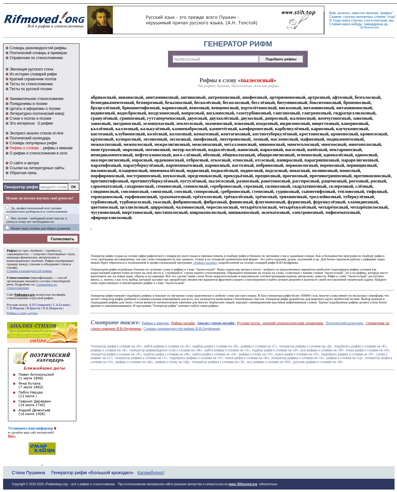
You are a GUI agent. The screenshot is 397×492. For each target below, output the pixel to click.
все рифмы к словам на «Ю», (269, 362)
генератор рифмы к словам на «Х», (298, 358)
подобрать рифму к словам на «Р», (348, 354)
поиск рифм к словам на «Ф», (247, 358)
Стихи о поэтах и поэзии (30, 118)
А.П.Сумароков (39, 304)
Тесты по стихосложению (31, 84)
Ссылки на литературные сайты (37, 168)
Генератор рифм (21, 187)
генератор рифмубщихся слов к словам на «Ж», (166, 350)
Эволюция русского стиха (31, 69)
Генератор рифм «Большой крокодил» (92, 472)
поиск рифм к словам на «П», (297, 354)
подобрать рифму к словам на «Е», (361, 346)
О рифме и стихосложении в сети (38, 153)
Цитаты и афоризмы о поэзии (35, 108)
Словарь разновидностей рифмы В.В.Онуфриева (181, 328)
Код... (12, 436)
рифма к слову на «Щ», (172, 362)
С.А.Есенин (61, 304)
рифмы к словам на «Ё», (109, 350)
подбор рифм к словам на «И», (275, 350)
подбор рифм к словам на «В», (215, 346)
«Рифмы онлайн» (205, 262)
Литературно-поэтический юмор (37, 113)
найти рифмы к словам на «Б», (167, 346)
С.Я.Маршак (15, 308)
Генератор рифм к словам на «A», (117, 346)
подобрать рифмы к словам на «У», (197, 358)
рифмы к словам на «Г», (259, 346)
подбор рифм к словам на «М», (167, 354)
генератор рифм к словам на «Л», (116, 354)
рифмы (386, 13)
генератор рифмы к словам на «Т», (141, 358)
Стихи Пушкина (28, 472)
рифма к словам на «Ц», (344, 358)
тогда (337, 20)
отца (391, 16)
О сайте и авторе (24, 163)
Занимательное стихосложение (36, 99)
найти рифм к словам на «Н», (215, 354)
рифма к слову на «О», (256, 354)
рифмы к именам (57, 148)
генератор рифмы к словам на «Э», (219, 362)
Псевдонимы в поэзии (28, 104)
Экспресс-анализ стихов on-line (36, 133)
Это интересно (22, 123)
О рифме (45, 123)
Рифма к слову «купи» (22, 313)
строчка (349, 16)
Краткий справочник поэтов (33, 79)
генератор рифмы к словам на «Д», (306, 346)
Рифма (12, 250)
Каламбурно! (150, 472)
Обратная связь (23, 173)
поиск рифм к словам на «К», (368, 350)
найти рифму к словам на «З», (227, 350)
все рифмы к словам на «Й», (323, 350)
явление (372, 13)
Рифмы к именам (155, 323)
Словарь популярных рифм (33, 143)
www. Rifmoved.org (243, 484)
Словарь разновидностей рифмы (38, 48)
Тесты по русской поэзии (31, 89)
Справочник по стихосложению (36, 58)
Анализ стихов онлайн (216, 323)
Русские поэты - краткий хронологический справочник (280, 323)
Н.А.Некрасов (52, 308)
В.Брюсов (33, 308)
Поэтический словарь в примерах (38, 53)
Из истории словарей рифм (33, 74)
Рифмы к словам (24, 148)
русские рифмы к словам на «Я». (318, 362)
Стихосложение (18, 277)
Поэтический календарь (30, 138)
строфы (12, 267)
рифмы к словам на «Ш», (134, 362)
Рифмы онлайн (182, 323)
